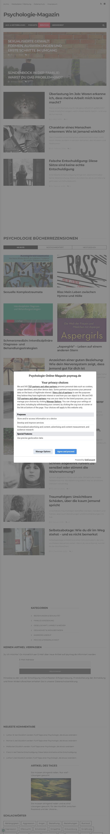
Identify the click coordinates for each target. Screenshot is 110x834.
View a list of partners (62, 392)
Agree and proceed (65, 451)
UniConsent (90, 460)
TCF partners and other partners (42, 386)
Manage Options (54, 401)
